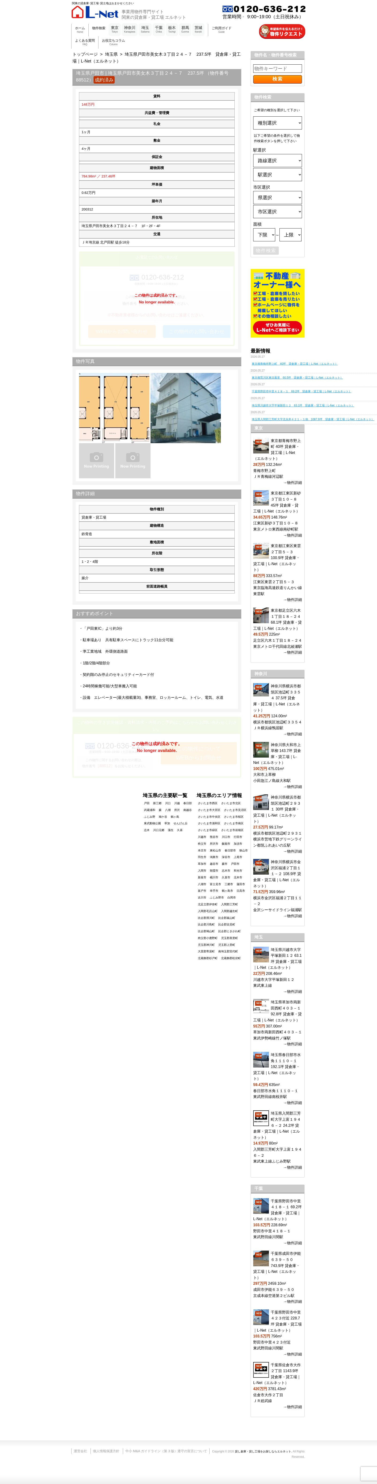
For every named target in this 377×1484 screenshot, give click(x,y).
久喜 (180, 830)
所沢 (177, 810)
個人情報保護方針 (106, 1451)
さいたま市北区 (231, 803)
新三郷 (157, 803)
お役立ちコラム (113, 42)
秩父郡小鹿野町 (208, 938)
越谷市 (214, 863)
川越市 (202, 837)
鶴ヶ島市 (227, 890)
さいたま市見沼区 (235, 810)
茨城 (198, 30)
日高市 (241, 890)
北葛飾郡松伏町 (231, 958)
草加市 (202, 863)
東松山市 (215, 850)
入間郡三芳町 (229, 904)
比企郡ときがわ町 (229, 931)
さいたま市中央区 (209, 816)
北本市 (238, 877)
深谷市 (226, 857)
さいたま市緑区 (208, 830)
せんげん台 (180, 823)
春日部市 (230, 850)
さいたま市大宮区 (209, 810)
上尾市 (238, 857)
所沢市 (214, 843)
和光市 (238, 870)
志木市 (226, 870)
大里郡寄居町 (206, 951)
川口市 (226, 837)
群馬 (185, 30)
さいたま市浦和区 (209, 823)
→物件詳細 (292, 483)
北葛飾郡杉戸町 (208, 958)
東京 (114, 30)
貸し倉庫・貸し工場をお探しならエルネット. (263, 1451)
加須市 (238, 843)
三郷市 (229, 884)
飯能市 (226, 843)
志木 (147, 830)
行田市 (238, 837)
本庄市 (202, 850)
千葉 (158, 30)
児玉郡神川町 (206, 944)
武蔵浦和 (149, 810)
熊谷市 (214, 837)
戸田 (147, 803)
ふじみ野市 (217, 897)
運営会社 (80, 1451)
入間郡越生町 (229, 911)
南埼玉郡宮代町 (228, 951)
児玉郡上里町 (226, 944)
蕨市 (224, 863)
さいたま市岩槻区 (232, 830)
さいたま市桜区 (234, 816)
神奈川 (129, 30)
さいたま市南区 (234, 823)
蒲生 (170, 830)
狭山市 (243, 850)
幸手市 (214, 890)
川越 (177, 803)
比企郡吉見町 (226, 924)
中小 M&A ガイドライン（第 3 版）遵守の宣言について (166, 1451)
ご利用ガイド (221, 30)
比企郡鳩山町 (206, 931)
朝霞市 (214, 870)
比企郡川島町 (206, 924)
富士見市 (215, 884)
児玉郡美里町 (229, 938)
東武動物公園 (152, 823)
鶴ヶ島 (175, 816)
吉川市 (202, 897)
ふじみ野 (149, 816)
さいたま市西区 (208, 803)
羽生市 (202, 857)
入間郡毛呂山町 (208, 911)
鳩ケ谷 (163, 816)
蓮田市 (241, 884)
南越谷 (187, 810)
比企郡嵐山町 (226, 918)
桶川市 (214, 877)
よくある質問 (85, 42)
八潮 (168, 810)
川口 (168, 803)
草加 (167, 823)
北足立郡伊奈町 (208, 904)
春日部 (187, 803)
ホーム (80, 30)
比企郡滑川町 (206, 918)
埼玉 (145, 30)
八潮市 (202, 884)
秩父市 (202, 843)
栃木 (172, 30)
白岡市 (231, 897)
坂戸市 (202, 890)
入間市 (202, 870)
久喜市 (226, 877)
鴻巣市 (214, 857)
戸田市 (235, 863)
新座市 (202, 877)
